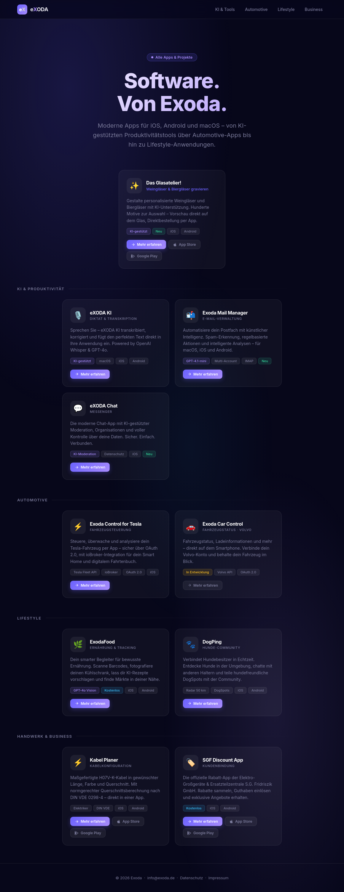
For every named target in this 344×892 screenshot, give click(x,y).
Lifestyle (286, 9)
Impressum (218, 877)
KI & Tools (225, 9)
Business (314, 9)
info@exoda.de (161, 877)
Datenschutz (191, 877)
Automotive (256, 9)
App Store (184, 244)
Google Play (144, 256)
